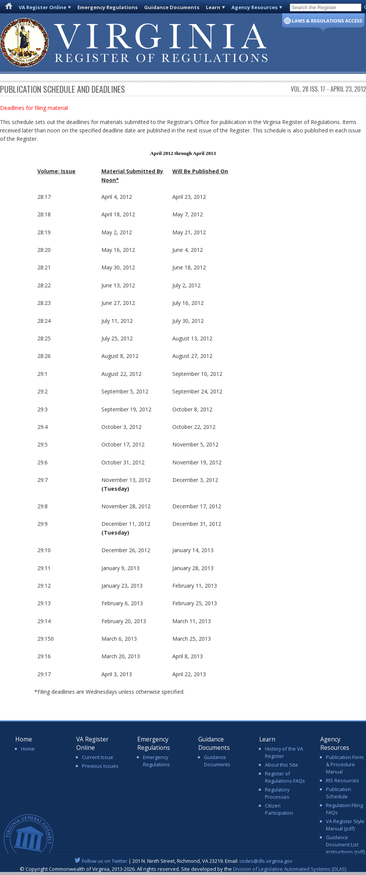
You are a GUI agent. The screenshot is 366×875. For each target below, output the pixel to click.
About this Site (281, 764)
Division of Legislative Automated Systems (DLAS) (289, 868)
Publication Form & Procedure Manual (345, 764)
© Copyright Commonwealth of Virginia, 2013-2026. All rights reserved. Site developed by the (183, 868)
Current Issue (97, 757)
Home (28, 748)
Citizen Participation (279, 809)
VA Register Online (42, 7)
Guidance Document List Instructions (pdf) (345, 844)
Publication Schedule (338, 793)
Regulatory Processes (277, 793)
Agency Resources (254, 7)
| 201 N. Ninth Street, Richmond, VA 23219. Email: (183, 860)
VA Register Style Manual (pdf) (345, 825)
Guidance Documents (171, 7)
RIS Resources (342, 780)
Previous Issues (100, 765)
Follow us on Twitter (104, 860)
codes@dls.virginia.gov (265, 860)
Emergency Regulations (107, 7)
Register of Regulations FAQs (285, 777)
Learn (213, 7)
